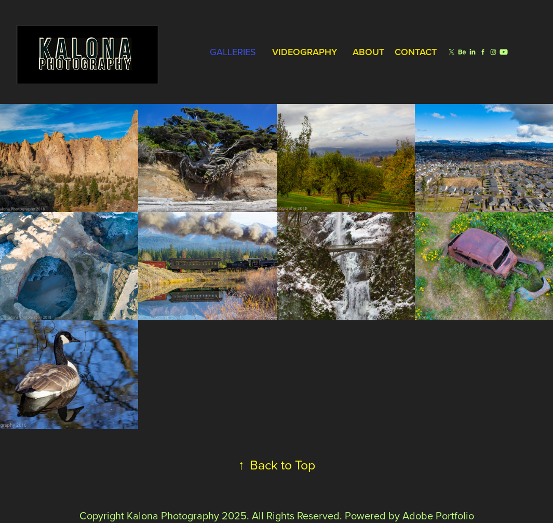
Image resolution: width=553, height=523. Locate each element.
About (368, 51)
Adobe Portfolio (438, 515)
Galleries (233, 51)
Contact (416, 51)
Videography (304, 51)
